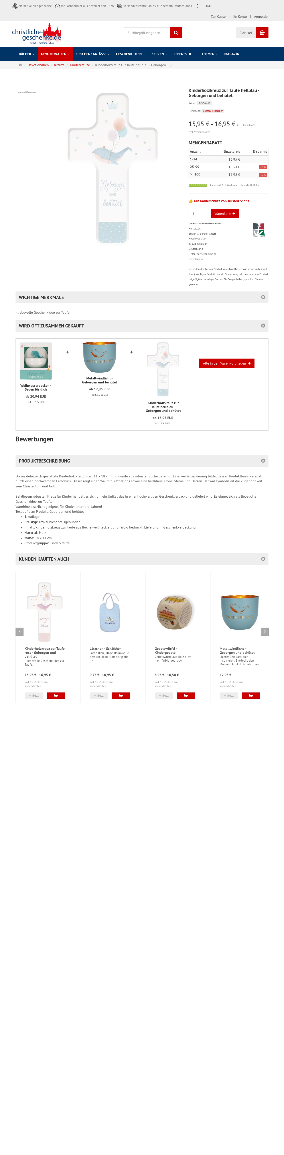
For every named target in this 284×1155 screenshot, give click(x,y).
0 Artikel (246, 32)
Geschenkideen (130, 54)
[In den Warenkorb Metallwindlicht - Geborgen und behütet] (251, 695)
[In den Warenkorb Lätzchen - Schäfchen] (121, 695)
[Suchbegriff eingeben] (147, 32)
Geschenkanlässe (92, 54)
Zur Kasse (218, 16)
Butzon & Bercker (213, 110)
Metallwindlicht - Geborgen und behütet (237, 650)
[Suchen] (176, 32)
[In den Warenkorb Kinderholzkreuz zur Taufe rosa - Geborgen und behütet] (56, 695)
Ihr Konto (240, 16)
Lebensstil (184, 54)
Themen (209, 54)
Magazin (231, 54)
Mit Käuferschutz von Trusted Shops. (222, 201)
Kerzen (159, 54)
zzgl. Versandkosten (200, 132)
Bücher (26, 54)
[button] (142, 559)
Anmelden (262, 16)
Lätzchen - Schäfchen (106, 648)
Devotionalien (55, 54)
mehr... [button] (34, 695)
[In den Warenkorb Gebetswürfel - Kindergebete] (186, 695)
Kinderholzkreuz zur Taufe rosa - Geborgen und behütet (45, 652)
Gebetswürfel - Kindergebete (166, 650)
